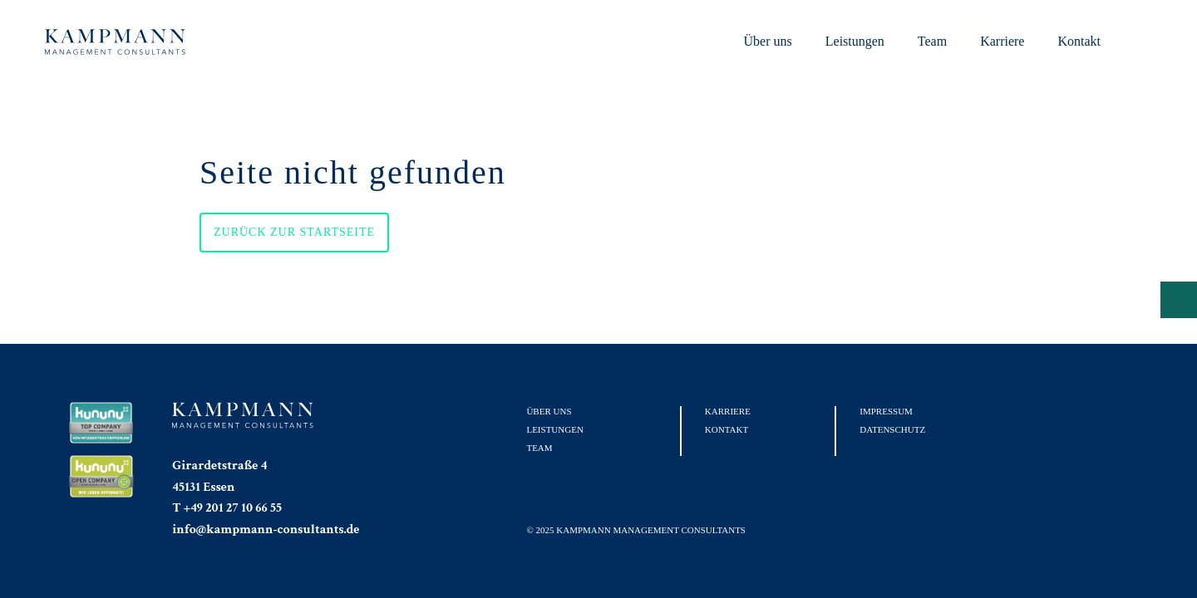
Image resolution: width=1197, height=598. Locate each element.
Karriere (1002, 41)
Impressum (886, 411)
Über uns (768, 41)
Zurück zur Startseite (294, 232)
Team (932, 41)
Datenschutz (892, 429)
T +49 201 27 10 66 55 (227, 508)
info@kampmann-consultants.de (265, 529)
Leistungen (854, 41)
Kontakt (1079, 41)
